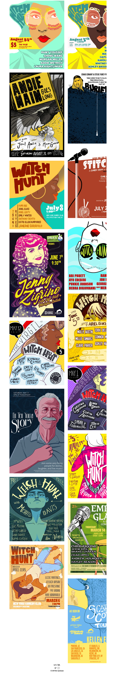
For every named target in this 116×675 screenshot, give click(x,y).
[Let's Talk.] (57, 665)
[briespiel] (58, 667)
